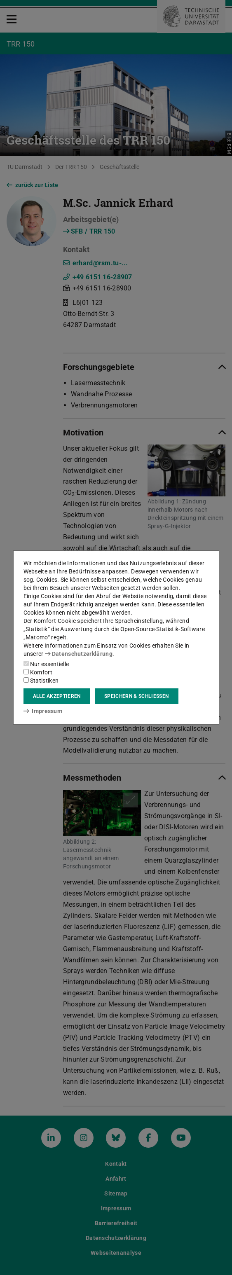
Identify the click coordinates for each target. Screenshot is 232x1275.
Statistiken (41, 680)
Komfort (37, 672)
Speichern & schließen (136, 696)
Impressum (43, 711)
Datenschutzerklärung (78, 653)
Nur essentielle (46, 664)
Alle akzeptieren (57, 696)
